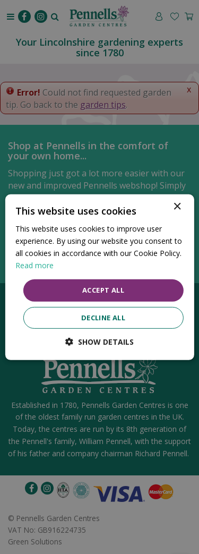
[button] (99, 342)
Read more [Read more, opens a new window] (34, 265)
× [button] (177, 206)
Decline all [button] (103, 317)
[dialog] (99, 277)
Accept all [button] (103, 290)
